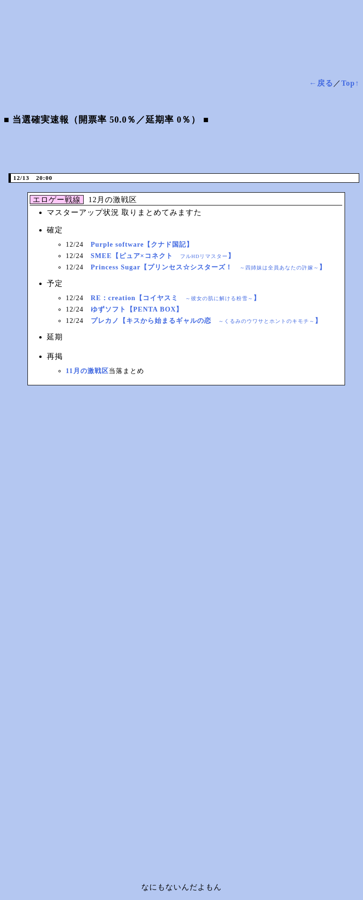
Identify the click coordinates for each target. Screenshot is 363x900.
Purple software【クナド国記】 (142, 244)
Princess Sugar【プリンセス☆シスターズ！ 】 (209, 267)
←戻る (321, 83)
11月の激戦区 (87, 370)
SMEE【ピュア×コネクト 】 (163, 255)
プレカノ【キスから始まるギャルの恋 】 (206, 320)
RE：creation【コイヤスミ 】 (175, 298)
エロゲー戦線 (58, 200)
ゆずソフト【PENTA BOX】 (137, 309)
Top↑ (350, 83)
